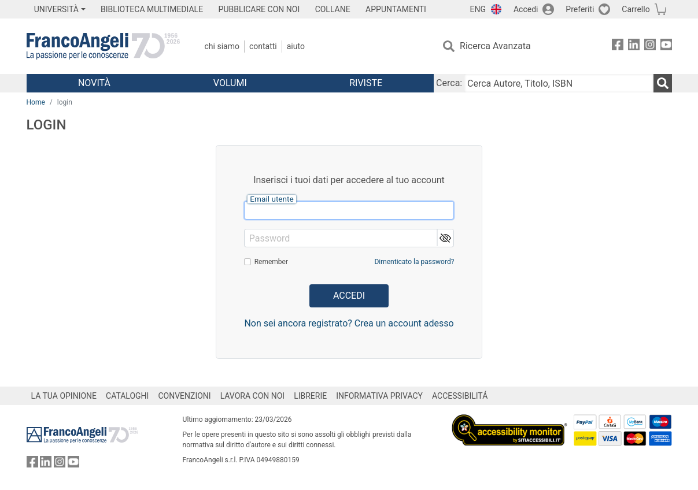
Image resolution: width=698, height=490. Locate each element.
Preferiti (580, 9)
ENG (478, 9)
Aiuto (296, 46)
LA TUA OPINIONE (64, 395)
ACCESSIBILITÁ (460, 395)
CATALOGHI (127, 395)
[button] (445, 237)
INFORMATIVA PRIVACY (379, 395)
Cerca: (449, 82)
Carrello (635, 9)
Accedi (526, 9)
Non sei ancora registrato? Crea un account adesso (348, 323)
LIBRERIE (310, 395)
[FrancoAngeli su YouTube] (666, 46)
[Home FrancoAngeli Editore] (103, 46)
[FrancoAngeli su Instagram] (650, 46)
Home (36, 102)
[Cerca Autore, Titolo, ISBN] (558, 83)
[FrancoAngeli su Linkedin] (634, 46)
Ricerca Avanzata (495, 45)
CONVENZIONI (184, 395)
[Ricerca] (662, 83)
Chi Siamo (222, 46)
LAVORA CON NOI (252, 395)
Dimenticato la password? (414, 262)
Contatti (263, 46)
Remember (271, 262)
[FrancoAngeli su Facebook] (617, 46)
